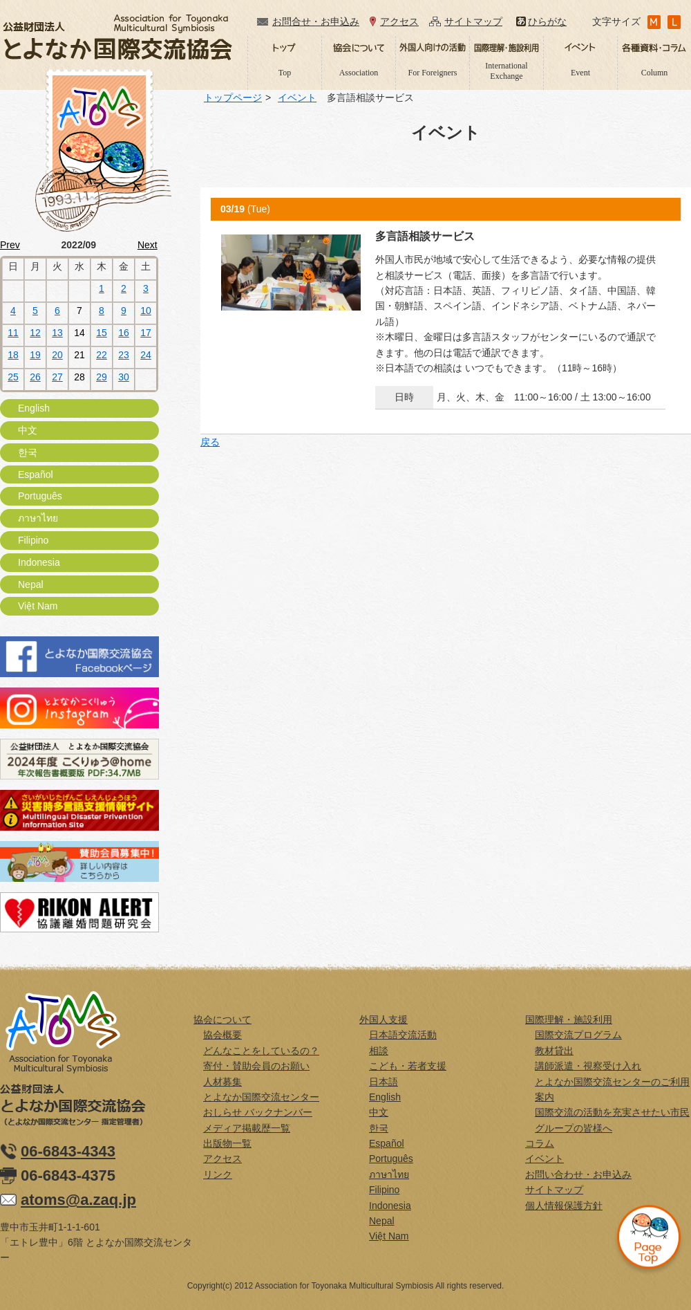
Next (148, 244)
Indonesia (39, 562)
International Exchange (506, 70)
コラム (539, 1143)
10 (145, 310)
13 (57, 332)
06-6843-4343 (68, 1151)
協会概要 (222, 1034)
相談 (378, 1050)
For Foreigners (432, 72)
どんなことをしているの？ (261, 1050)
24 (145, 354)
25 (13, 376)
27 (57, 376)
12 (35, 332)
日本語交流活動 (403, 1034)
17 (145, 332)
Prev (10, 244)
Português (40, 495)
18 (13, 354)
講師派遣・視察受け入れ (588, 1065)
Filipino (33, 540)
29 (101, 376)
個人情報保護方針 (564, 1205)
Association (359, 72)
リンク (217, 1174)
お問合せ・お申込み (315, 21)
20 (57, 354)
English (34, 408)
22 (101, 354)
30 (123, 376)
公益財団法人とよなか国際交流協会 (117, 37)
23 (123, 354)
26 (35, 376)
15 (101, 332)
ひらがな (547, 21)
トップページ (233, 97)
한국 (27, 452)
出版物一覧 (227, 1143)
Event (580, 72)
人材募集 (222, 1081)
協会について (222, 1019)
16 (123, 332)
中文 (27, 430)
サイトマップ (473, 21)
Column (654, 72)
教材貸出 (554, 1050)
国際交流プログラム (578, 1034)
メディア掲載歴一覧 (246, 1128)
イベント (297, 97)
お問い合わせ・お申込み (578, 1174)
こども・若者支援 (407, 1065)
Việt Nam (38, 605)
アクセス (399, 21)
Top (285, 72)
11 (13, 332)
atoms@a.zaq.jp (78, 1199)
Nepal (31, 584)
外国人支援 (383, 1019)
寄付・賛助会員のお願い (256, 1065)
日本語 (383, 1081)
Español (35, 474)
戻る (210, 442)
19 (35, 354)
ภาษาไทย (38, 518)
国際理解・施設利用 (568, 1019)
